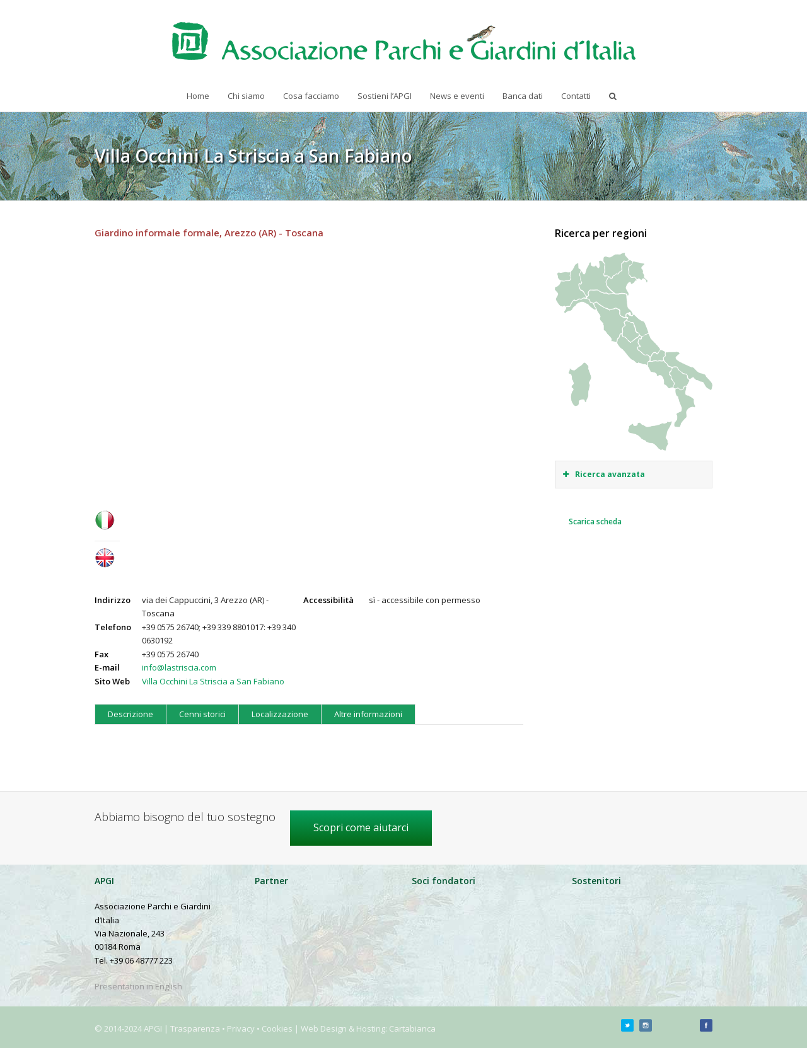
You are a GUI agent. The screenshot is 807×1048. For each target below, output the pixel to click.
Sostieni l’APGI (384, 95)
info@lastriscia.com (179, 667)
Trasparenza (195, 1028)
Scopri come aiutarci (361, 827)
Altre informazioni (368, 714)
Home (198, 95)
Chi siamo (246, 95)
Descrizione (130, 714)
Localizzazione (280, 714)
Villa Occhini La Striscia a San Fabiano (213, 681)
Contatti (576, 95)
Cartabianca (412, 1028)
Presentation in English (138, 986)
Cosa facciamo (311, 95)
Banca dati (522, 95)
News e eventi (457, 95)
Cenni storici (202, 714)
